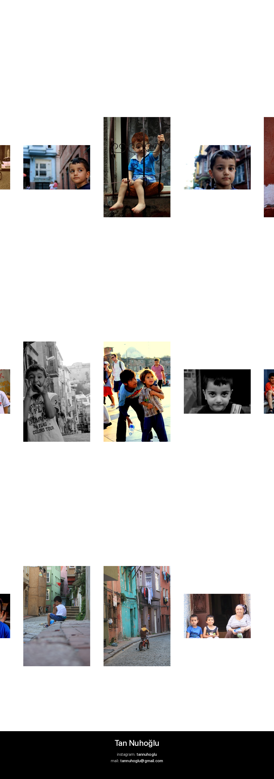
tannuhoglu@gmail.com (141, 760)
